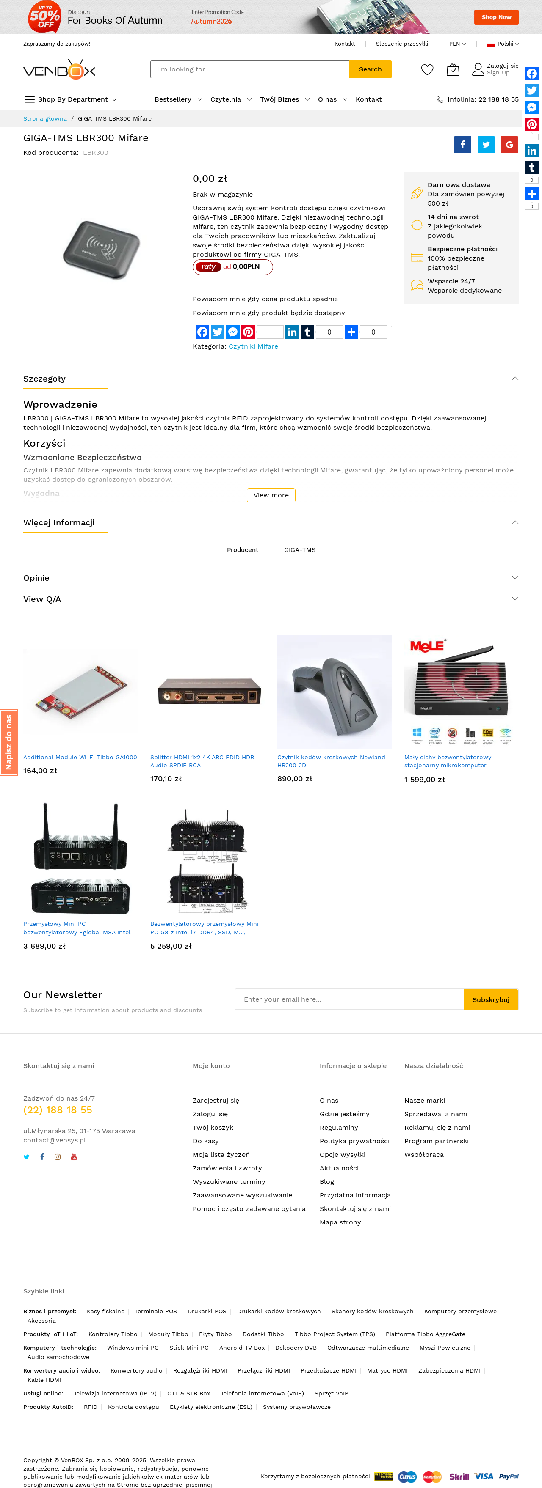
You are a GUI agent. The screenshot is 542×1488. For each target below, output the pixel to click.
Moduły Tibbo (168, 1334)
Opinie (36, 578)
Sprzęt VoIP (331, 1393)
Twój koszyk (213, 1127)
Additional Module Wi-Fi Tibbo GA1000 (80, 757)
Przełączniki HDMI (264, 1370)
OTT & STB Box (188, 1393)
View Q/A (42, 599)
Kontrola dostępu (133, 1406)
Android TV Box (242, 1347)
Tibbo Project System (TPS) (335, 1334)
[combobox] (249, 69)
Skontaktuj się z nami (355, 1209)
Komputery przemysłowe (460, 1311)
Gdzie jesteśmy (345, 1114)
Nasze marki (424, 1100)
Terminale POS (156, 1311)
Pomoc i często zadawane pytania (249, 1209)
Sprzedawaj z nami (435, 1114)
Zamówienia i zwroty (227, 1168)
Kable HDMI (44, 1379)
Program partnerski (436, 1141)
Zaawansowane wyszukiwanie (242, 1195)
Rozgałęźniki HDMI (200, 1370)
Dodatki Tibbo (263, 1334)
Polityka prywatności (355, 1141)
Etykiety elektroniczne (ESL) (211, 1406)
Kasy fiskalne (105, 1311)
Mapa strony (340, 1222)
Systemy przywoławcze (297, 1406)
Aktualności (339, 1168)
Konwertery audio (137, 1370)
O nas (329, 1100)
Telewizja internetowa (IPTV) (115, 1393)
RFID (90, 1406)
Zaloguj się (503, 65)
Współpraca (424, 1154)
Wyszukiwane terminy (229, 1182)
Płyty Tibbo (215, 1334)
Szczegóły (44, 378)
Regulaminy (339, 1127)
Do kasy (206, 1141)
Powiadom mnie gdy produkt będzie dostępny (269, 313)
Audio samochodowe (58, 1356)
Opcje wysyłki (342, 1154)
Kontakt (345, 44)
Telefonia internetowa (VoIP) (262, 1393)
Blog (327, 1182)
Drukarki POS (207, 1311)
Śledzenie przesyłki (402, 44)
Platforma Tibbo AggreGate (425, 1334)
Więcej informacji (58, 522)
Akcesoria (42, 1320)
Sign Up (498, 72)
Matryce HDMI (387, 1370)
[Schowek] (427, 69)
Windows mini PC (133, 1347)
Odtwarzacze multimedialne (368, 1347)
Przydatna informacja (355, 1195)
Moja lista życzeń (221, 1154)
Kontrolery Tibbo (113, 1334)
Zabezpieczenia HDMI (449, 1370)
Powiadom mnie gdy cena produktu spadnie (265, 299)
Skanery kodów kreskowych (373, 1311)
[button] (9, 742)
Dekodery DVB (296, 1347)
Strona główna (45, 118)
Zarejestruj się (216, 1100)
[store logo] (59, 69)
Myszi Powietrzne (445, 1347)
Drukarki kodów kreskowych (279, 1311)
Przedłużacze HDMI (329, 1370)
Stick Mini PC (189, 1347)
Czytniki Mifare (253, 346)
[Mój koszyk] (453, 69)
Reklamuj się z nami (437, 1127)
